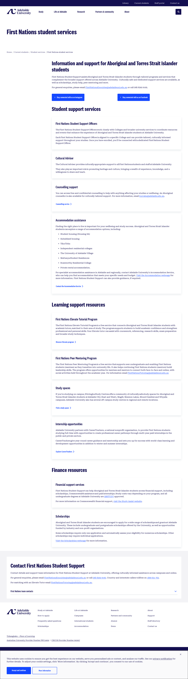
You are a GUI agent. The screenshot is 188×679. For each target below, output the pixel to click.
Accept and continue (19, 670)
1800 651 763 (153, 578)
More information (45, 670)
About (150, 610)
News (113, 626)
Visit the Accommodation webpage (153, 275)
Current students (141, 3)
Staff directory (154, 621)
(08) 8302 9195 (99, 578)
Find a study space (62, 407)
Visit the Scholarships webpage (71, 541)
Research (115, 610)
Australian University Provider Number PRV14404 (28, 640)
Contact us (174, 3)
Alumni (114, 621)
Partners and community (121, 616)
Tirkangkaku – (21, 636)
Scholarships (43, 626)
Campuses (78, 616)
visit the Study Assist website (127, 501)
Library (125, 3)
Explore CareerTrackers (64, 452)
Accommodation (81, 626)
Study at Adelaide (45, 610)
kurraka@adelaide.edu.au (151, 196)
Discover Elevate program (65, 342)
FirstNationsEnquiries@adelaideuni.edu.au (106, 87)
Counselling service (62, 205)
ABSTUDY (109, 496)
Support (151, 616)
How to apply (44, 616)
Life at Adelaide (81, 610)
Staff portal (159, 3)
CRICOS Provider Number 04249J (65, 640)
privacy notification (162, 659)
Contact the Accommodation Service (68, 286)
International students (83, 621)
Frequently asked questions (49, 621)
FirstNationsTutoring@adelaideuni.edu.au (148, 373)
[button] (180, 654)
